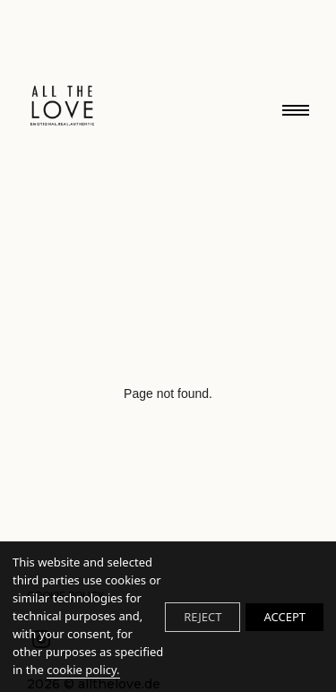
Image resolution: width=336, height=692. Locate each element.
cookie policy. (83, 670)
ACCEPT (284, 617)
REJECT (202, 617)
